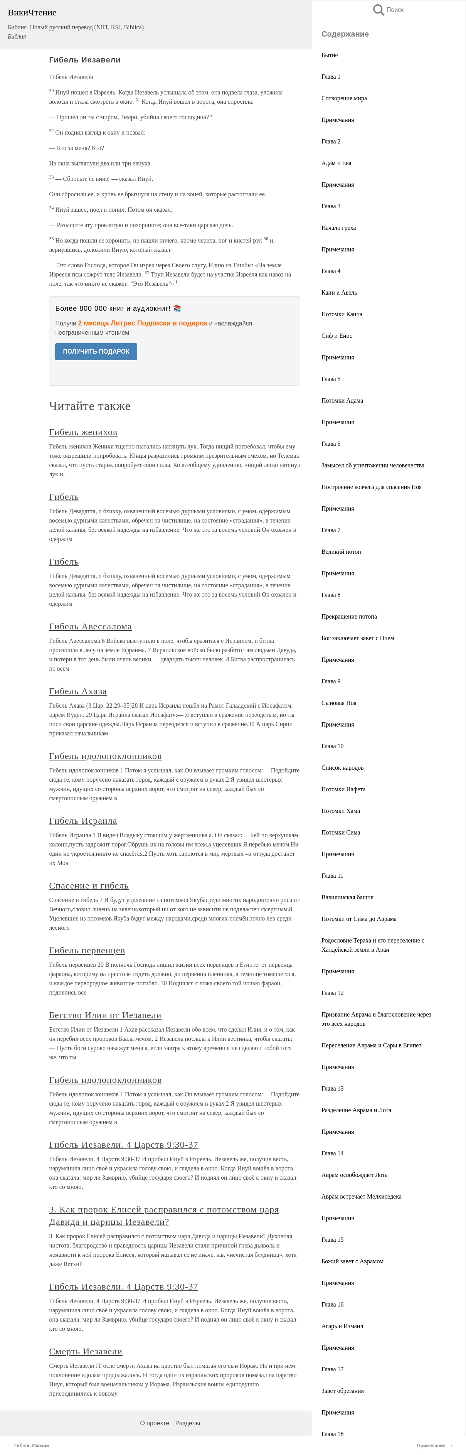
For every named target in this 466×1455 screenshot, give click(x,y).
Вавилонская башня (347, 897)
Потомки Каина (341, 314)
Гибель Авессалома (90, 626)
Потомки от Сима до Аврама (359, 918)
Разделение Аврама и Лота (356, 1110)
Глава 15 (332, 1239)
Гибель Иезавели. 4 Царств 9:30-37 (123, 1145)
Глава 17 (332, 1369)
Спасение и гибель (89, 885)
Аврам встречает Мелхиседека (361, 1196)
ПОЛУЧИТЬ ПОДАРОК (96, 351)
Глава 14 (332, 1153)
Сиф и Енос (336, 335)
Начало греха (338, 227)
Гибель (64, 497)
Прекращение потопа (349, 616)
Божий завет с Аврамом (352, 1261)
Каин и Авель (339, 292)
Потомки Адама (342, 400)
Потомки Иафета (343, 789)
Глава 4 (331, 271)
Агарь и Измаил (342, 1326)
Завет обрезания (342, 1391)
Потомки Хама (340, 811)
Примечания (337, 119)
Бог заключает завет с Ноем (357, 638)
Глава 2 (331, 141)
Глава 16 (332, 1304)
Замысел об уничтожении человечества (372, 465)
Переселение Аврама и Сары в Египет (371, 1045)
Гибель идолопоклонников (105, 756)
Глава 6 (331, 443)
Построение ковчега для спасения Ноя (371, 487)
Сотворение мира (344, 98)
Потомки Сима (340, 832)
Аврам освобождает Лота (354, 1175)
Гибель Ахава (78, 691)
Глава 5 (331, 379)
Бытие (329, 55)
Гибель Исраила (83, 821)
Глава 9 (331, 681)
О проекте (154, 1423)
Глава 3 (331, 206)
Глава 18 (332, 1434)
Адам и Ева (336, 163)
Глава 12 (332, 993)
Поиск (388, 10)
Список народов (342, 767)
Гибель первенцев (87, 950)
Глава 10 (332, 746)
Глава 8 (331, 595)
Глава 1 (331, 76)
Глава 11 (332, 875)
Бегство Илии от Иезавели (105, 1015)
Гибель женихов (83, 432)
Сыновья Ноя (339, 703)
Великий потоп (341, 551)
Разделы (187, 1423)
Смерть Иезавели (85, 1351)
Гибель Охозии (31, 1445)
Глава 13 (332, 1088)
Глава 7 (331, 530)
